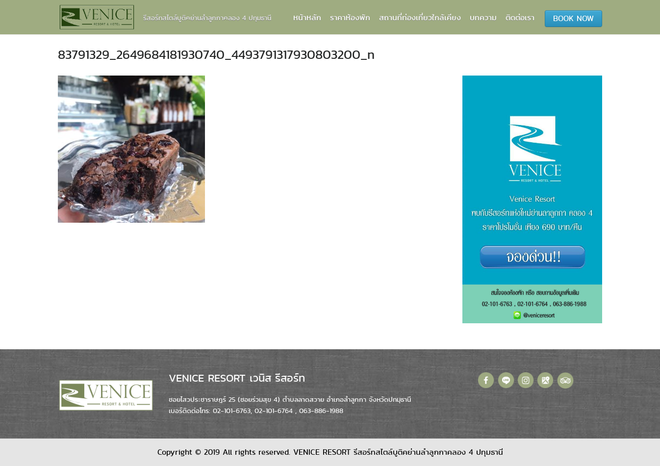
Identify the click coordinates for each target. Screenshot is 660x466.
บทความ (483, 17)
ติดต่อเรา (520, 17)
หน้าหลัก (307, 17)
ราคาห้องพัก (350, 17)
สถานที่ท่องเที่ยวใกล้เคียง (420, 17)
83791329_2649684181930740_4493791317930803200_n (216, 54)
